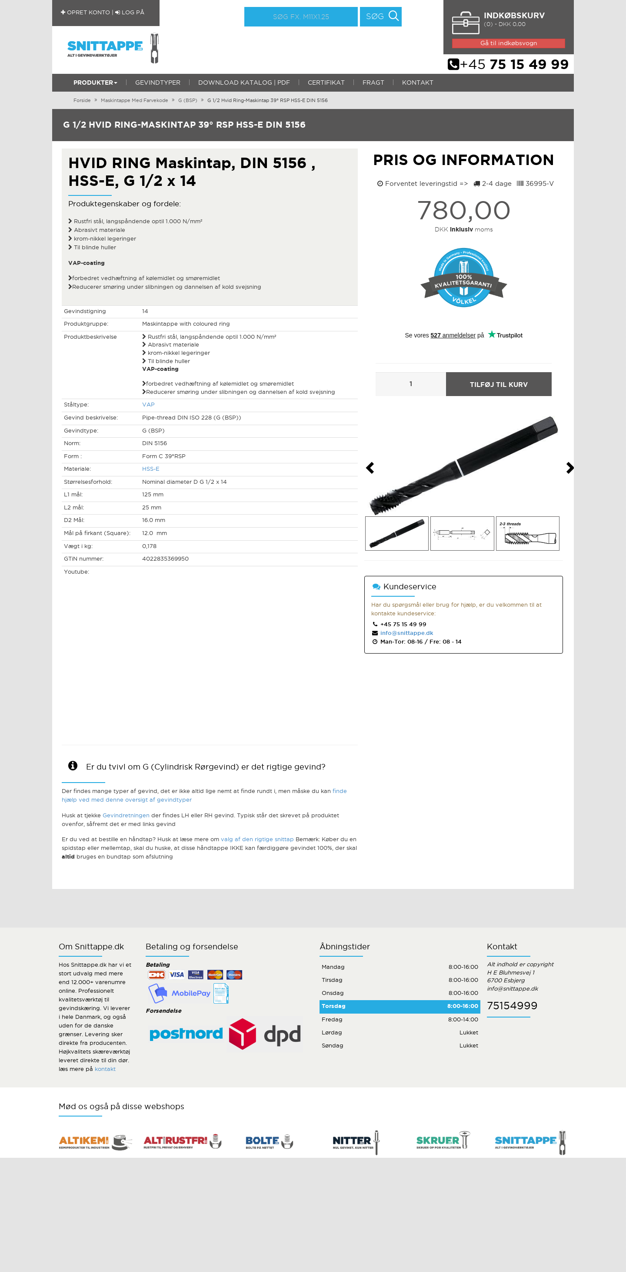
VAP (148, 405)
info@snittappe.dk (406, 633)
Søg (375, 16)
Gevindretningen (126, 815)
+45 (508, 65)
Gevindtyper (157, 83)
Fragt (373, 83)
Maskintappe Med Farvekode (134, 101)
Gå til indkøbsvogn (508, 43)
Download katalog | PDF (244, 83)
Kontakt (417, 83)
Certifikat (326, 83)
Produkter (95, 83)
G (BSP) (187, 101)
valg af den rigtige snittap (257, 839)
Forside (82, 101)
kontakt (105, 1069)
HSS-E (151, 469)
